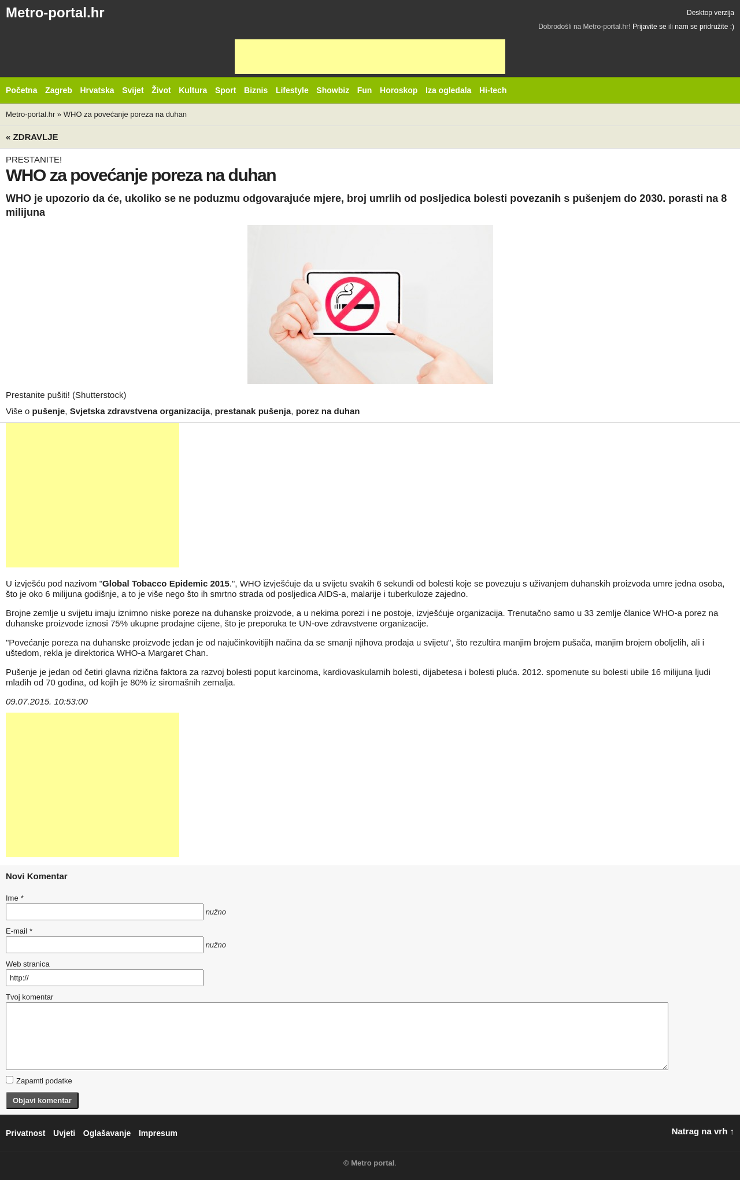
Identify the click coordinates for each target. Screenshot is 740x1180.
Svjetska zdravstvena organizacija (140, 411)
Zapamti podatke (39, 1080)
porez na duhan (328, 411)
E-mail (19, 931)
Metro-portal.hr (55, 12)
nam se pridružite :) (704, 27)
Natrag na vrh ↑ (703, 1131)
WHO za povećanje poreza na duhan (125, 114)
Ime (14, 898)
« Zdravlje (32, 137)
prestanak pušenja (253, 411)
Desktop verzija (710, 13)
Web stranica (28, 964)
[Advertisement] (370, 56)
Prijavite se (649, 27)
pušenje (48, 411)
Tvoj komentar (29, 997)
